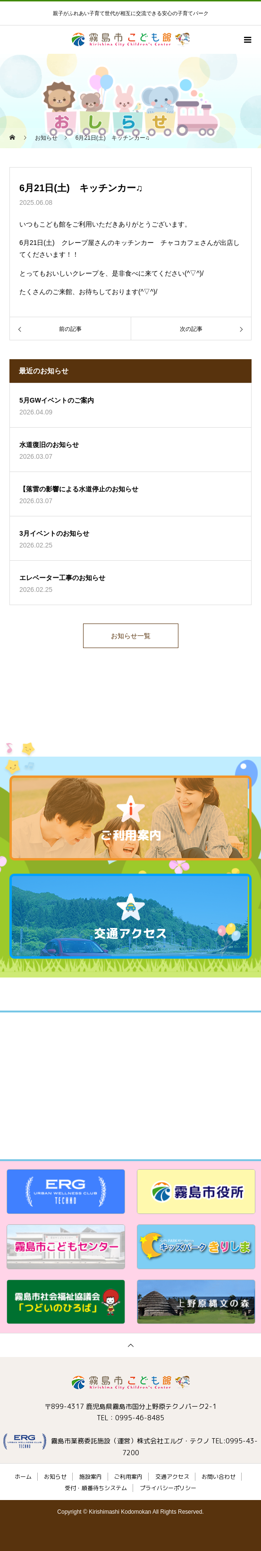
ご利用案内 (128, 1477)
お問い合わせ (219, 1477)
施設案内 (90, 1477)
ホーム (23, 1477)
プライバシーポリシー (168, 1488)
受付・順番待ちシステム (96, 1488)
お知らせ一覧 (131, 636)
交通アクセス (172, 1477)
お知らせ (55, 1477)
